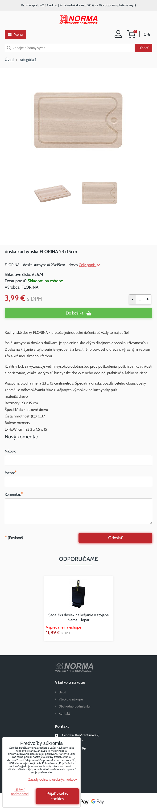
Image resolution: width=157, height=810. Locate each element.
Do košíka (74, 313)
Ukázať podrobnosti (20, 792)
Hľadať (143, 48)
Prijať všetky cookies (57, 796)
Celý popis (89, 265)
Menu (15, 34)
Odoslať (115, 537)
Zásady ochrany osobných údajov (52, 779)
